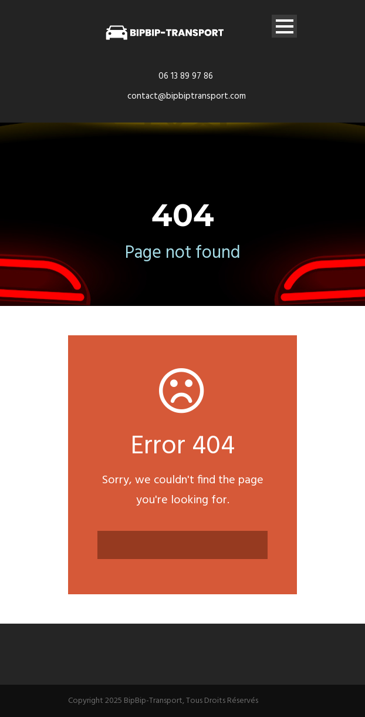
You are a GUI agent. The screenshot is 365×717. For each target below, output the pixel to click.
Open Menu (284, 26)
